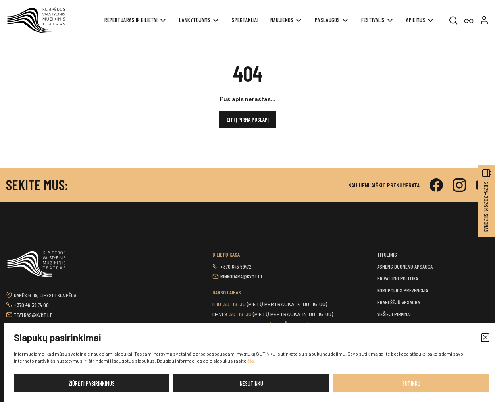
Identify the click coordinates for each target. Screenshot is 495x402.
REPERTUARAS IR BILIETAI (131, 19)
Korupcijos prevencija (402, 290)
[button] (485, 338)
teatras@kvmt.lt (33, 314)
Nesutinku (251, 383)
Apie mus (415, 19)
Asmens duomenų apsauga (405, 266)
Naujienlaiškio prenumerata (384, 185)
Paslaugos (327, 19)
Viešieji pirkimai (394, 314)
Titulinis (387, 254)
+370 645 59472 (236, 266)
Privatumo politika (397, 278)
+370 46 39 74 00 (31, 305)
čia (250, 360)
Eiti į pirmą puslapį (248, 119)
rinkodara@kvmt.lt (241, 276)
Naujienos (281, 19)
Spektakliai (245, 19)
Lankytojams (194, 19)
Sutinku (411, 383)
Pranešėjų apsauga (398, 302)
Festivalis (373, 19)
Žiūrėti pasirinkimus (92, 383)
